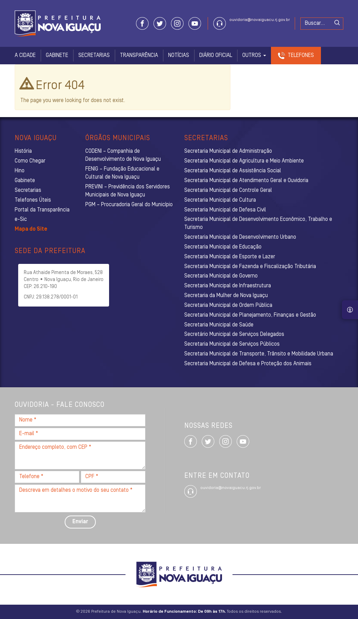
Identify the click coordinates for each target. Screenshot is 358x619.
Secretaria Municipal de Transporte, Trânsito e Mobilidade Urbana (258, 354)
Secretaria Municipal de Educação (223, 247)
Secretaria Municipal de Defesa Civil (225, 210)
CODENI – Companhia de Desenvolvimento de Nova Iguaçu (123, 155)
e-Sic (21, 219)
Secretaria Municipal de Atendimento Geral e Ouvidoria (246, 180)
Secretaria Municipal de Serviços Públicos (232, 344)
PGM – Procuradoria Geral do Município (129, 205)
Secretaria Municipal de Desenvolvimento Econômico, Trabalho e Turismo (258, 223)
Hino (19, 171)
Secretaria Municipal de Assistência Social (232, 171)
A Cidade (25, 55)
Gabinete (57, 55)
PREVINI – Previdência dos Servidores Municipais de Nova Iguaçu (127, 191)
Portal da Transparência (42, 210)
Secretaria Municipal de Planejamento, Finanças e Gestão (250, 315)
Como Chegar (30, 161)
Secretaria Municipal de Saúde (218, 325)
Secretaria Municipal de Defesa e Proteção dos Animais (248, 364)
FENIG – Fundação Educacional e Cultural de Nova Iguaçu (122, 173)
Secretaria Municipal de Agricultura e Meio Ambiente (244, 161)
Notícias (178, 55)
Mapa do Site (31, 229)
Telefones (301, 55)
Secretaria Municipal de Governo (221, 276)
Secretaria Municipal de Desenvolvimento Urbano (240, 237)
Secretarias (94, 55)
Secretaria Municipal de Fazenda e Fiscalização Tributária (250, 266)
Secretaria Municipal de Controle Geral (228, 190)
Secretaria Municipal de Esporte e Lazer (229, 257)
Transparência (139, 55)
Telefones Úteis (33, 200)
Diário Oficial (215, 55)
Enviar (80, 522)
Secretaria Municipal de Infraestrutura (227, 286)
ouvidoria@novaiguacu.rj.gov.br (259, 20)
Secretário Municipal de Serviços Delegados (234, 334)
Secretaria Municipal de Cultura (220, 200)
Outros (254, 55)
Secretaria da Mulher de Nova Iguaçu (226, 295)
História (23, 151)
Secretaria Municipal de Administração (228, 151)
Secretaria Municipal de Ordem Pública (228, 305)
